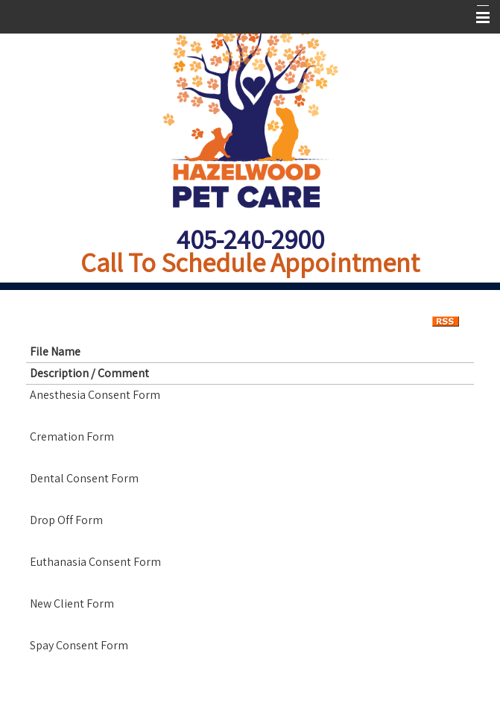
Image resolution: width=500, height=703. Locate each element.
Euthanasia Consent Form (95, 562)
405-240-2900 (250, 238)
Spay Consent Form (79, 645)
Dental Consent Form (84, 478)
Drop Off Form (66, 520)
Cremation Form (72, 436)
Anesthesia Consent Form (95, 395)
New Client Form (72, 603)
